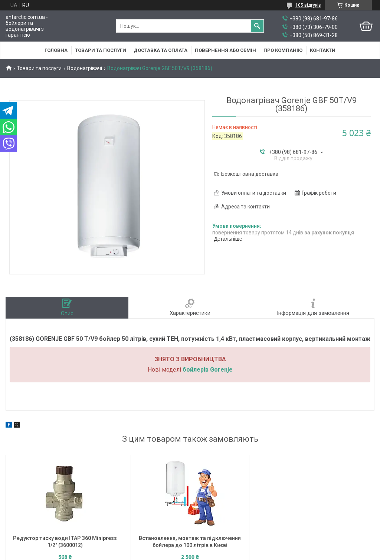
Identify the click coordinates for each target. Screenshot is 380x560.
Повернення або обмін (225, 50)
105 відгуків (308, 5)
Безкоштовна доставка (249, 174)
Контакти (322, 50)
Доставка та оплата (160, 50)
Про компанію (282, 50)
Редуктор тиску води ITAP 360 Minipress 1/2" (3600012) (65, 541)
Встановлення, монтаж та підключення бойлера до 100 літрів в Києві (190, 541)
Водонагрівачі (84, 68)
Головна (56, 50)
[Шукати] (257, 26)
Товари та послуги (100, 50)
